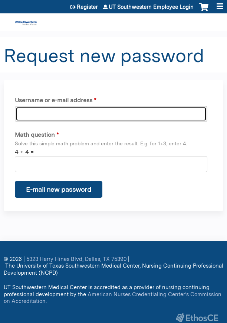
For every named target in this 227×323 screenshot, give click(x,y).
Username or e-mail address (53, 100)
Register (87, 7)
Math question (35, 134)
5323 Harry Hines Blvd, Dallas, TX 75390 (76, 259)
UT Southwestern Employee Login (151, 7)
